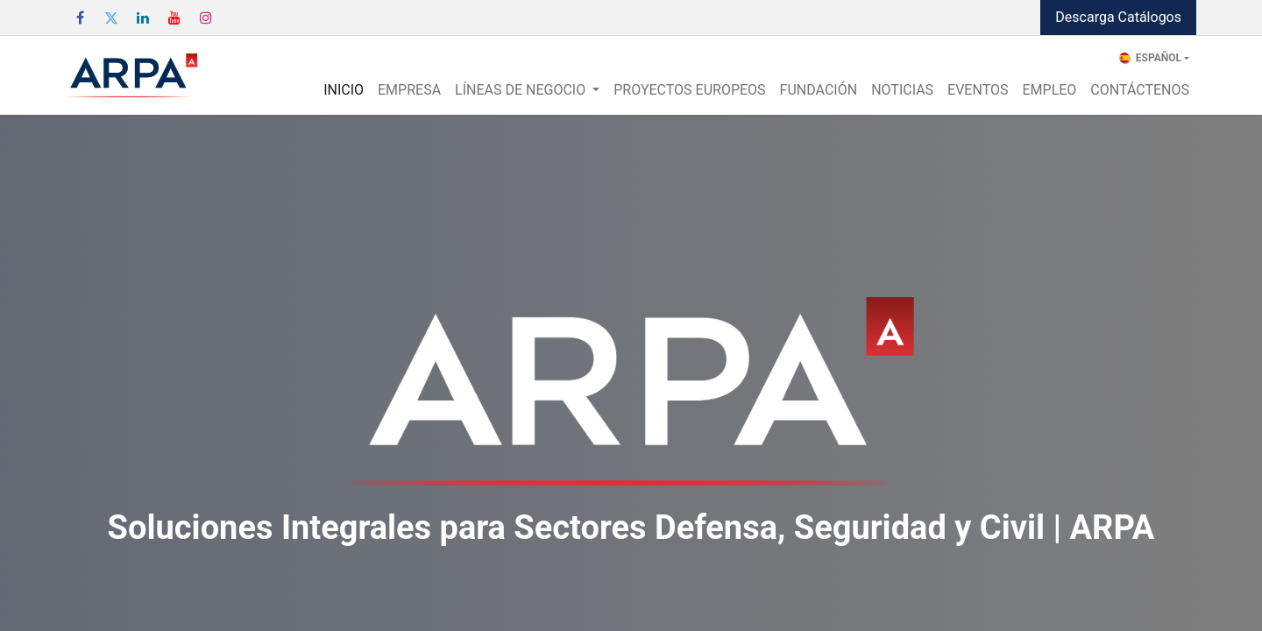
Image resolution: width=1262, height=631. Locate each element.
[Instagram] (206, 18)
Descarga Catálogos (1118, 17)
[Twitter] (111, 18)
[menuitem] (343, 90)
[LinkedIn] (143, 18)
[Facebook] (80, 18)
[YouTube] (174, 18)
